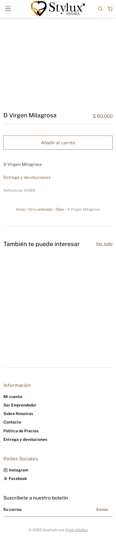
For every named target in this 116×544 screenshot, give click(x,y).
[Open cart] (110, 8)
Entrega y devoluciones (27, 177)
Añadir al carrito (58, 142)
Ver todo (104, 243)
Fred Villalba (77, 530)
